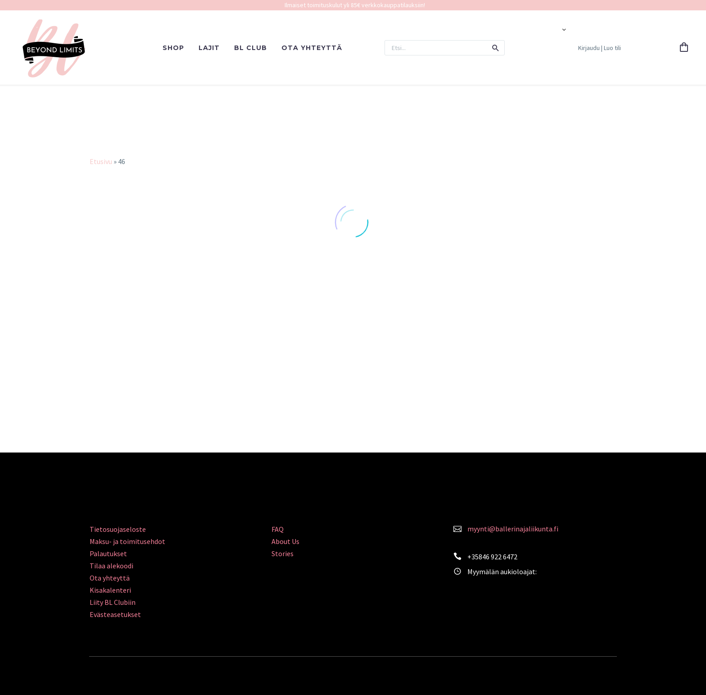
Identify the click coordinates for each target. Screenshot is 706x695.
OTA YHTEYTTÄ (311, 48)
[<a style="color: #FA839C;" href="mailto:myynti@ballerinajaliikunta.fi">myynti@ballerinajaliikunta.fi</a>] (457, 528)
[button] (495, 47)
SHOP (173, 48)
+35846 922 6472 (492, 556)
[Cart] (684, 47)
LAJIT (209, 48)
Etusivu (101, 161)
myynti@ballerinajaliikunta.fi (512, 528)
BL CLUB (250, 48)
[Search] (445, 47)
